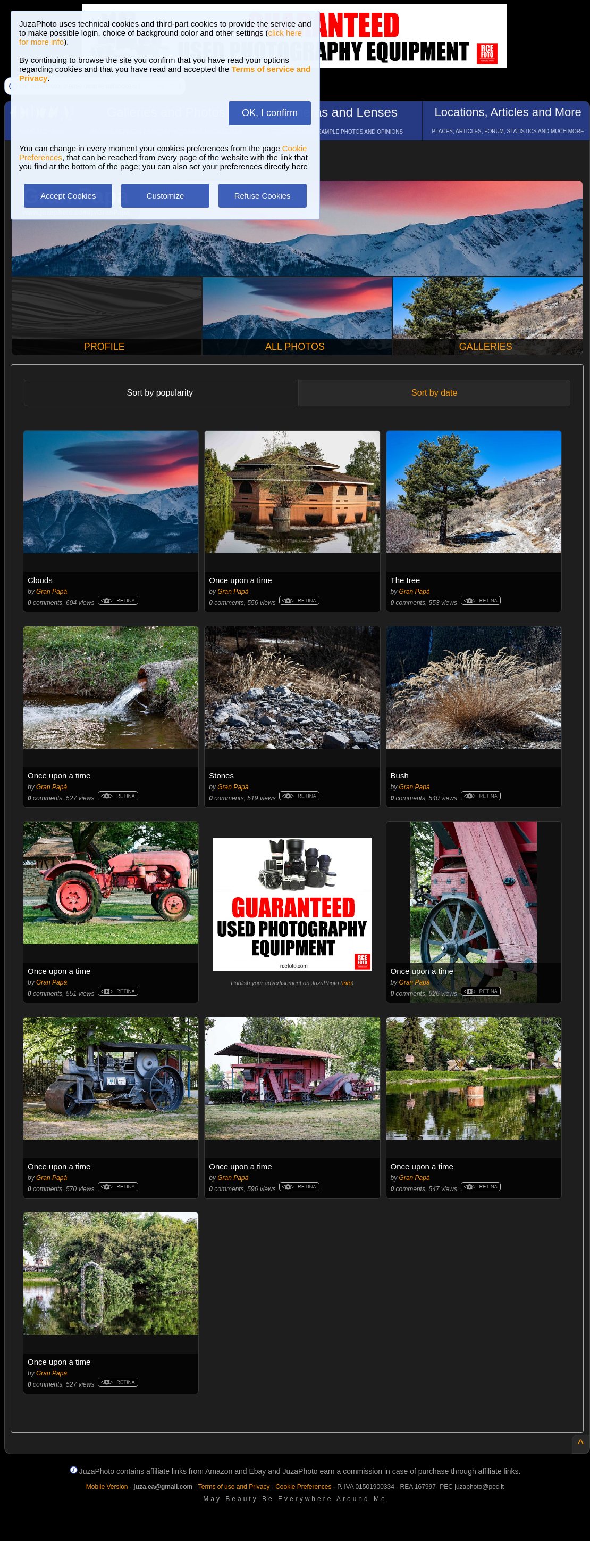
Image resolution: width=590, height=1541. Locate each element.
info (347, 983)
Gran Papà (51, 591)
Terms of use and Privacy (234, 1486)
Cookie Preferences (303, 1486)
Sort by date (434, 392)
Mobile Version (107, 1486)
